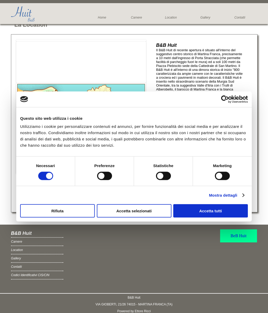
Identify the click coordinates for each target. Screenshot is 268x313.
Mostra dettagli (223, 195)
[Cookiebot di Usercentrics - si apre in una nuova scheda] (225, 99)
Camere (136, 17)
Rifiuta (57, 211)
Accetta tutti (210, 211)
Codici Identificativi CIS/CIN (30, 275)
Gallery (205, 17)
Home (102, 17)
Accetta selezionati (134, 211)
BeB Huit (239, 236)
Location (171, 17)
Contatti (239, 17)
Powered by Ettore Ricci (134, 311)
